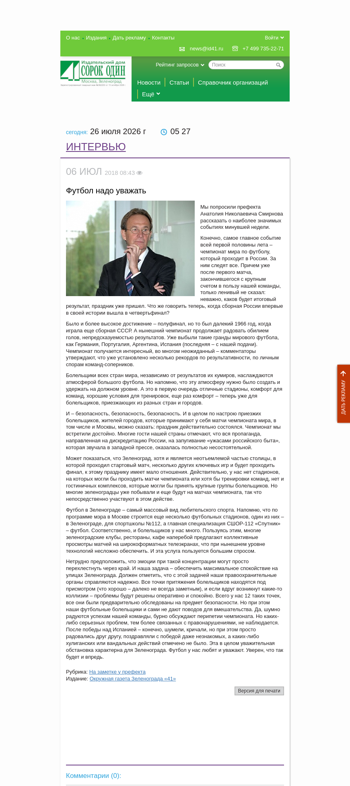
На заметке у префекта (117, 672)
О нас (73, 38)
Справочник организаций (233, 82)
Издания (96, 38)
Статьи (179, 82)
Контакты (163, 38)
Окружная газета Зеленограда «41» (133, 679)
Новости (149, 82)
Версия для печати (259, 691)
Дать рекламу (341, 394)
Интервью (96, 147)
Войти (271, 38)
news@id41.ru (206, 49)
